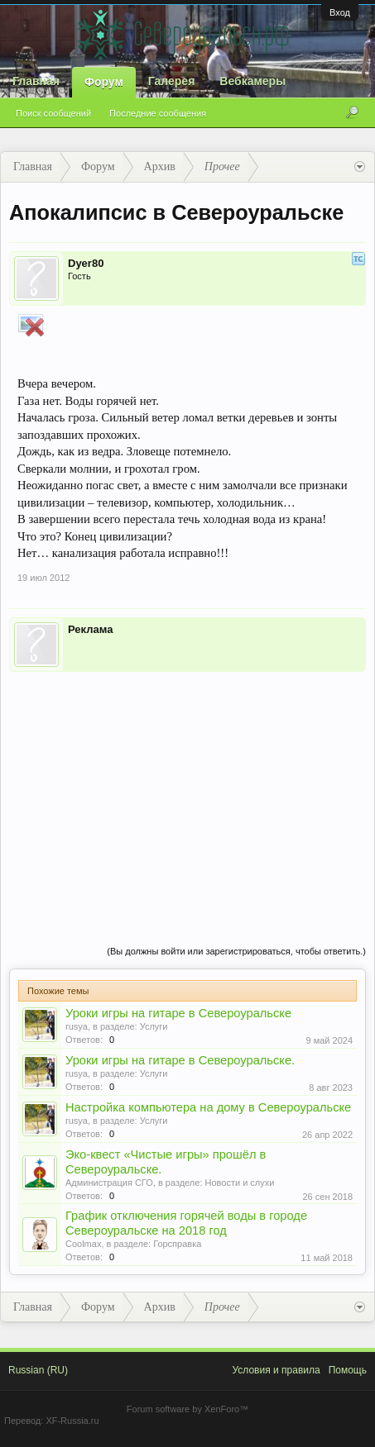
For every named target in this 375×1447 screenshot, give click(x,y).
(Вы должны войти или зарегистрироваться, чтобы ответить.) (236, 951)
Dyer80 (85, 263)
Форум (103, 81)
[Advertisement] (187, 791)
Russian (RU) (38, 1370)
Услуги (154, 1026)
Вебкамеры (252, 81)
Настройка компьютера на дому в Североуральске (208, 1107)
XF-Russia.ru (72, 1421)
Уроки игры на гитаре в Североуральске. (180, 1060)
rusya (76, 1026)
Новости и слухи (240, 1183)
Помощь (348, 1370)
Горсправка (177, 1244)
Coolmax (83, 1244)
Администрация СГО (109, 1183)
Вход (339, 12)
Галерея (171, 81)
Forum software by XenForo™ (187, 1409)
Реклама (90, 629)
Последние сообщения (157, 113)
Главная (36, 81)
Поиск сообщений (53, 113)
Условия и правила (276, 1370)
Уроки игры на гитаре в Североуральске (178, 1013)
